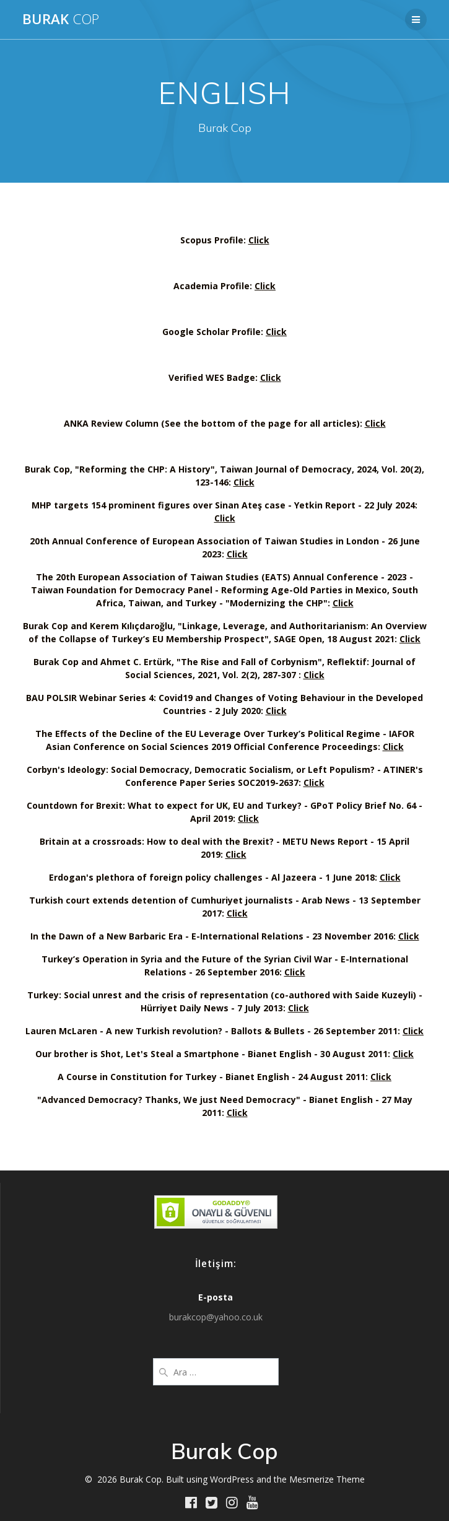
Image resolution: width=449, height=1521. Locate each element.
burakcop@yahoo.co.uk (216, 1317)
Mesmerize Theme (327, 1479)
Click (258, 240)
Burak (60, 19)
